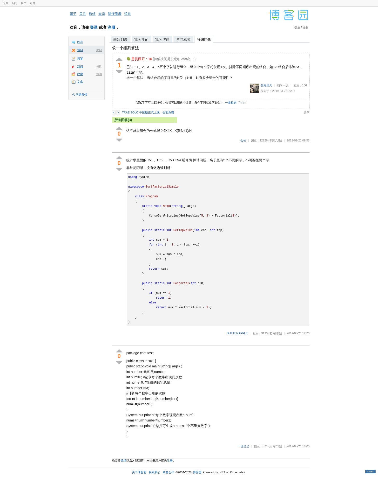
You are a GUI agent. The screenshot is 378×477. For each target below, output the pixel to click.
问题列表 (120, 40)
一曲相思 (230, 102)
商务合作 (168, 472)
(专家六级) (275, 140)
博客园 (197, 472)
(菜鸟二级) (275, 446)
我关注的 (141, 40)
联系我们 (154, 472)
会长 (243, 140)
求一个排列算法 (125, 48)
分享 (307, 112)
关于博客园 (139, 472)
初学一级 (283, 85)
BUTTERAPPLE (237, 333)
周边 (32, 3)
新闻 (14, 3)
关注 (82, 14)
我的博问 (162, 40)
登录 (94, 27)
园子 (73, 14)
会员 (23, 3)
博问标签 (183, 40)
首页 (5, 3)
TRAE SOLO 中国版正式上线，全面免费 (148, 112)
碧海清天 (266, 85)
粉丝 (92, 14)
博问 (80, 50)
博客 (80, 58)
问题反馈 (81, 94)
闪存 (80, 42)
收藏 (80, 74)
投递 (99, 66)
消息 (127, 14)
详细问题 (204, 40)
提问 (99, 50)
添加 (99, 74)
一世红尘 (243, 446)
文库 (80, 82)
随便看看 (115, 14)
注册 (111, 27)
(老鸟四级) (275, 333)
